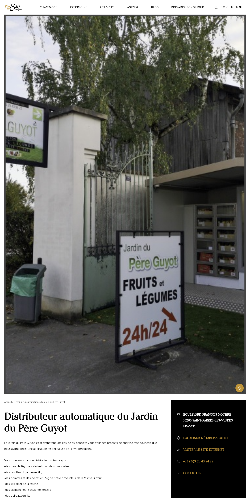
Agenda (133, 7)
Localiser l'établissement (205, 438)
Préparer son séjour (187, 7)
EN (236, 7)
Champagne (48, 7)
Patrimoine (78, 7)
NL (232, 7)
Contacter (192, 473)
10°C (224, 7)
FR (240, 7)
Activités (107, 7)
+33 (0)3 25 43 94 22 (198, 461)
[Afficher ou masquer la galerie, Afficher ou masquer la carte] (239, 388)
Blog (155, 7)
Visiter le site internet (203, 450)
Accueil (8, 402)
